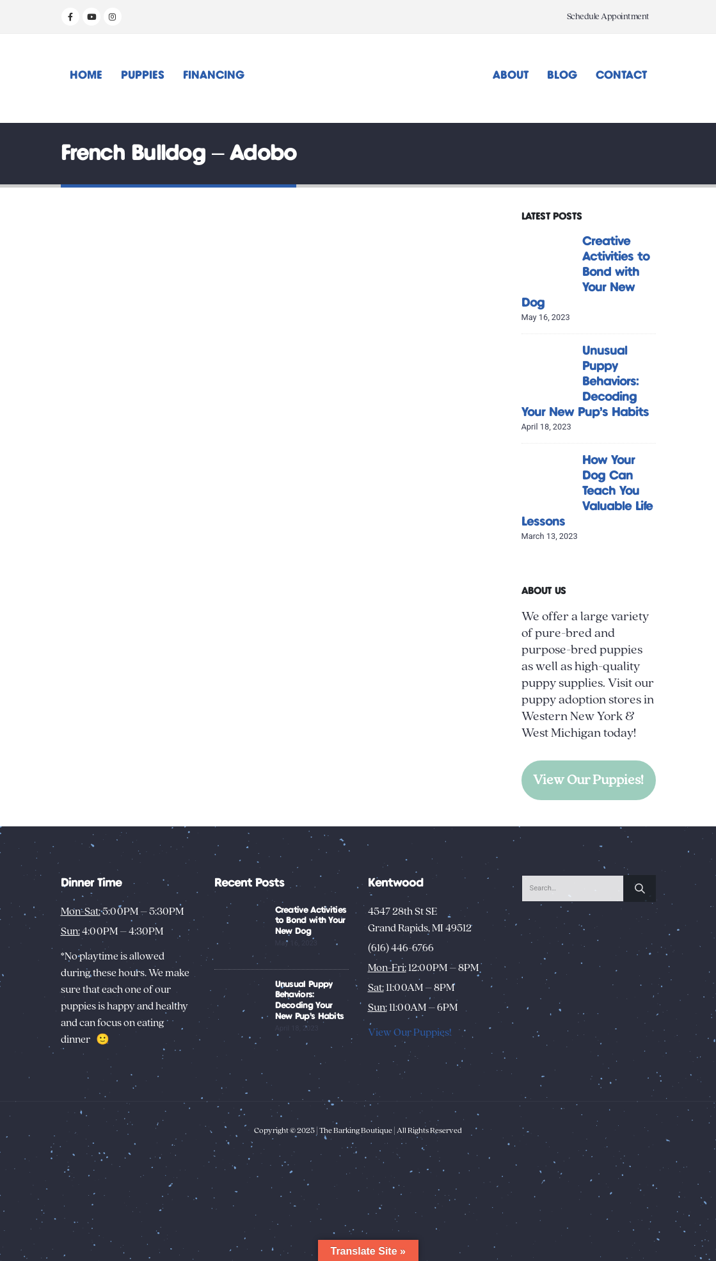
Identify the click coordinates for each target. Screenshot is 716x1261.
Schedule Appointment (608, 16)
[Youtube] (91, 17)
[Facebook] (70, 17)
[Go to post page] (548, 260)
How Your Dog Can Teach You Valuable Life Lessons (587, 491)
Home (86, 75)
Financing (213, 75)
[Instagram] (113, 17)
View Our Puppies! (588, 780)
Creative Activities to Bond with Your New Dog (585, 272)
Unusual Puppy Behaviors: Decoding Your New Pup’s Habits (585, 382)
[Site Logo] (358, 78)
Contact (621, 75)
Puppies (142, 75)
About (511, 75)
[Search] (640, 888)
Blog (562, 75)
